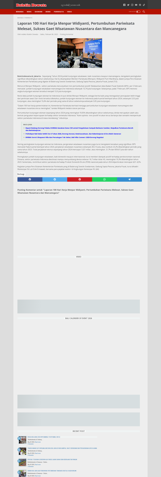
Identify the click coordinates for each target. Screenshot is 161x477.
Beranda (21, 8)
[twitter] (42, 217)
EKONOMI (40, 8)
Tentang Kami (109, 469)
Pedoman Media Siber (93, 469)
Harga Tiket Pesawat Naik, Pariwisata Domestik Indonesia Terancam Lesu (126, 312)
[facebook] (25, 217)
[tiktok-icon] (142, 2)
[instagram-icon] (131, 2)
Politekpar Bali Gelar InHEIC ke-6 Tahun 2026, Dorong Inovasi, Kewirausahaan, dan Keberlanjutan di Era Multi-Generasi (126, 349)
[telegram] (93, 217)
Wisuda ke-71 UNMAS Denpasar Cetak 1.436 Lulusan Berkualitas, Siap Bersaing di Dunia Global (126, 368)
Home (49, 469)
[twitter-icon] (127, 2)
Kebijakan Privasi (60, 469)
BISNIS (49, 8)
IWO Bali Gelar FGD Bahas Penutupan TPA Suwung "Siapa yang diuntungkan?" (125, 384)
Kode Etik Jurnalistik (76, 469)
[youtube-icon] (135, 2)
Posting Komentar (66, 37)
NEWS (30, 8)
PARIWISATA (60, 8)
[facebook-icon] (123, 2)
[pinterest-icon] (139, 2)
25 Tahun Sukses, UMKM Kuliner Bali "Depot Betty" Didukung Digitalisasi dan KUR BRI (126, 296)
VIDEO (71, 8)
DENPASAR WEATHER (127, 449)
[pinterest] (59, 217)
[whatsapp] (76, 217)
